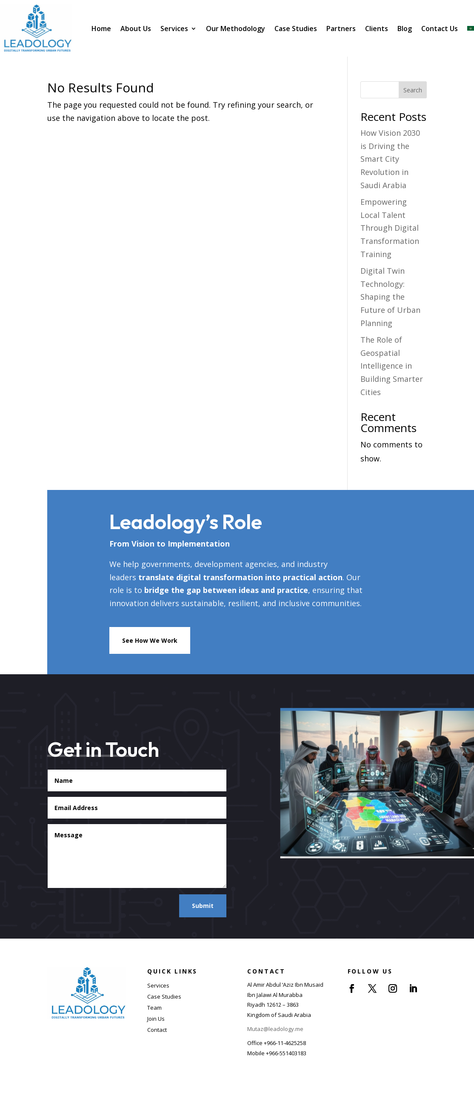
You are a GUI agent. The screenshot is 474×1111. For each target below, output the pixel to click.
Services (174, 28)
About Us (135, 28)
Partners (341, 28)
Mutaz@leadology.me (275, 1029)
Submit (203, 906)
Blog (404, 28)
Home (101, 28)
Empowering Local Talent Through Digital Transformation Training (389, 228)
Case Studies (295, 28)
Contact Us (439, 28)
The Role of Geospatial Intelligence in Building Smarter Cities (391, 366)
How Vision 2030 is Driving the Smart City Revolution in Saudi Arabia (390, 159)
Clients (376, 28)
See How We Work (149, 640)
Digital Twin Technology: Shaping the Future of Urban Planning (390, 297)
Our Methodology (235, 28)
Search (412, 90)
